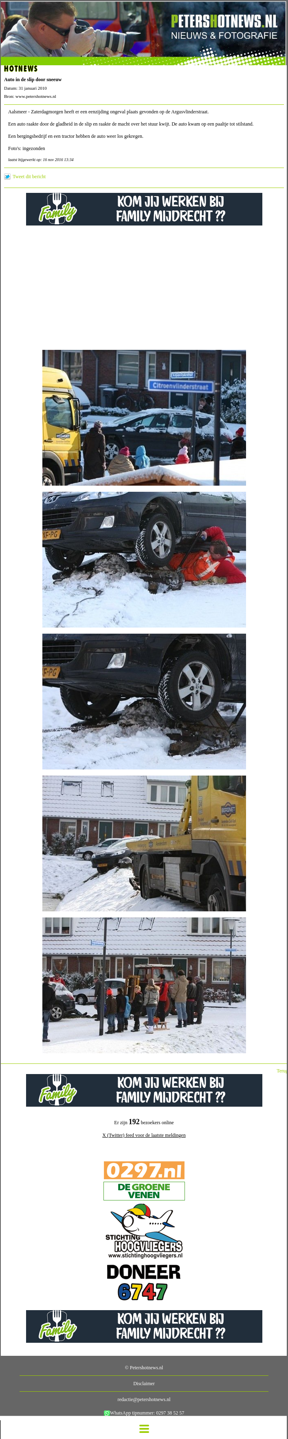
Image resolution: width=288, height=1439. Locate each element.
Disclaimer (144, 1383)
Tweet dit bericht (29, 176)
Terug (282, 1071)
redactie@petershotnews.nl (143, 1399)
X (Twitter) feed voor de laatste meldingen (143, 1135)
